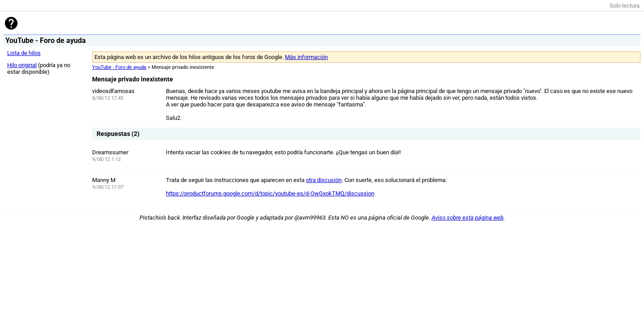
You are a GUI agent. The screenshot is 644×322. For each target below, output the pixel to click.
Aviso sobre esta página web (468, 217)
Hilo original (22, 65)
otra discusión (324, 180)
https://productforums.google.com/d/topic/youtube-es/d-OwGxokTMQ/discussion (270, 193)
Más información (306, 57)
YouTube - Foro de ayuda (119, 67)
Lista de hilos (24, 53)
